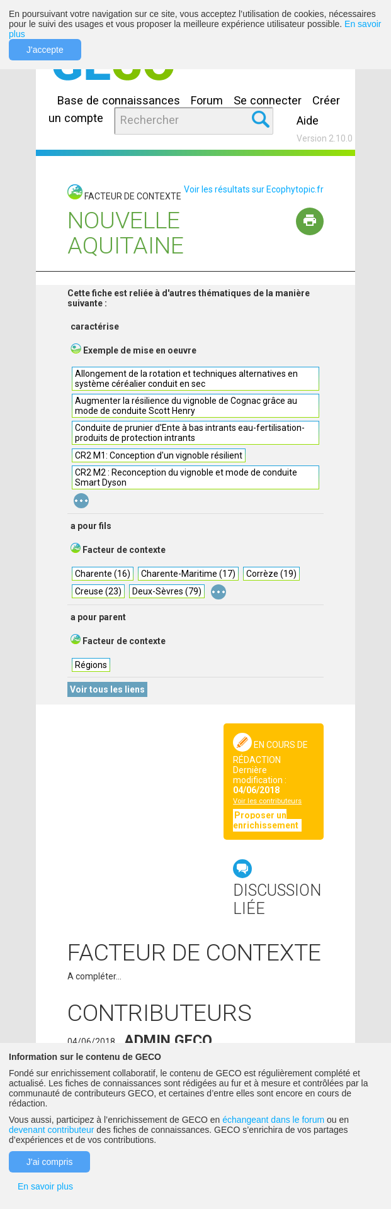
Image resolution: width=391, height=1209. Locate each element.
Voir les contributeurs (267, 801)
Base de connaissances (118, 100)
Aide (308, 120)
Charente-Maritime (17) (188, 574)
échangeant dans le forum (273, 1120)
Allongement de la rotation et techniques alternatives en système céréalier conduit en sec (186, 379)
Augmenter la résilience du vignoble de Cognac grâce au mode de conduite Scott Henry (186, 406)
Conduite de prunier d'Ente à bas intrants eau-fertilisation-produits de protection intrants (190, 433)
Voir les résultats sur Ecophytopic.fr (254, 189)
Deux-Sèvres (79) (166, 591)
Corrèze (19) (271, 574)
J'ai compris (49, 1162)
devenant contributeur (51, 1130)
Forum (207, 100)
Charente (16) (102, 574)
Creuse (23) (98, 591)
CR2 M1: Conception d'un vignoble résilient (158, 455)
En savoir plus (45, 1186)
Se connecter (268, 100)
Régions (91, 665)
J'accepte (45, 50)
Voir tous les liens (107, 689)
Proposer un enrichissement (266, 820)
